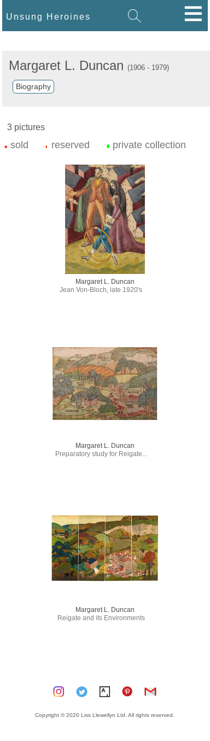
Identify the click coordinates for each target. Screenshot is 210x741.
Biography (33, 86)
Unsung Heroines (48, 16)
